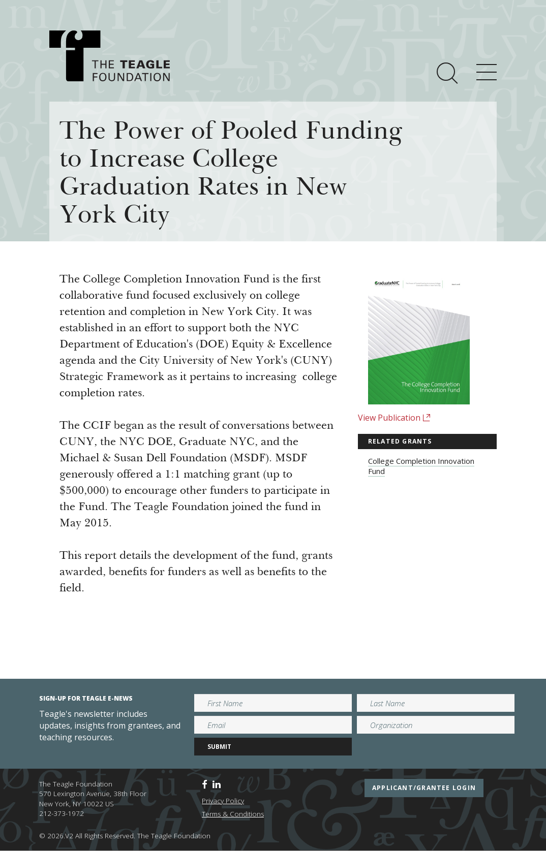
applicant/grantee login (424, 787)
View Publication (394, 417)
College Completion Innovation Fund (421, 466)
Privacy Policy (223, 800)
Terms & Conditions (233, 813)
